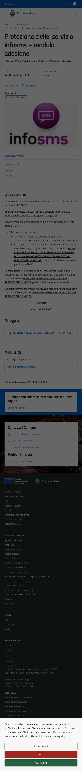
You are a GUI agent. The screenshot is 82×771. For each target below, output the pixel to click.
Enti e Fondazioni (13, 519)
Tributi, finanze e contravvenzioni (20, 594)
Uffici (7, 501)
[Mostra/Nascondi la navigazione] (5, 13)
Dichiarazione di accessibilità (18, 729)
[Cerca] (74, 13)
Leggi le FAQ (10, 692)
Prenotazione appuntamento (18, 697)
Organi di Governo (13, 505)
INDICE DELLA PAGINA (41, 156)
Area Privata (10, 745)
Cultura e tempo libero (15, 567)
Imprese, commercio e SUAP (18, 581)
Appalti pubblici (12, 553)
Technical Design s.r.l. (24, 762)
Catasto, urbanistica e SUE (17, 563)
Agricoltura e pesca (13, 540)
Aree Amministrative (14, 496)
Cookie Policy (11, 720)
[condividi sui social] (12, 85)
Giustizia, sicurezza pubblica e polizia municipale (27, 576)
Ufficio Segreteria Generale (22, 367)
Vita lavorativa (11, 603)
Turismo (8, 599)
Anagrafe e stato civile (15, 549)
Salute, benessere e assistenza (19, 590)
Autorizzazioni (11, 558)
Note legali (10, 724)
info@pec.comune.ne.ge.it (21, 683)
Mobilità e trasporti (13, 585)
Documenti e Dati (13, 523)
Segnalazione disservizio (16, 701)
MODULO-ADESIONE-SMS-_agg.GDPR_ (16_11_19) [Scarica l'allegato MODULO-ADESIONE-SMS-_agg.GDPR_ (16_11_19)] (42, 333)
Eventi (8, 650)
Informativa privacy (14, 715)
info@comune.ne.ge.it (21, 679)
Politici (8, 510)
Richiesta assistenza (14, 706)
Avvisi (7, 629)
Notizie (8, 620)
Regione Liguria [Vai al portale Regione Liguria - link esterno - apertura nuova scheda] (11, 3)
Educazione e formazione (16, 572)
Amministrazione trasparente (18, 711)
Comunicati (10, 624)
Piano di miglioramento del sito (19, 733)
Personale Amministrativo (17, 514)
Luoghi (8, 645)
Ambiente (9, 544)
